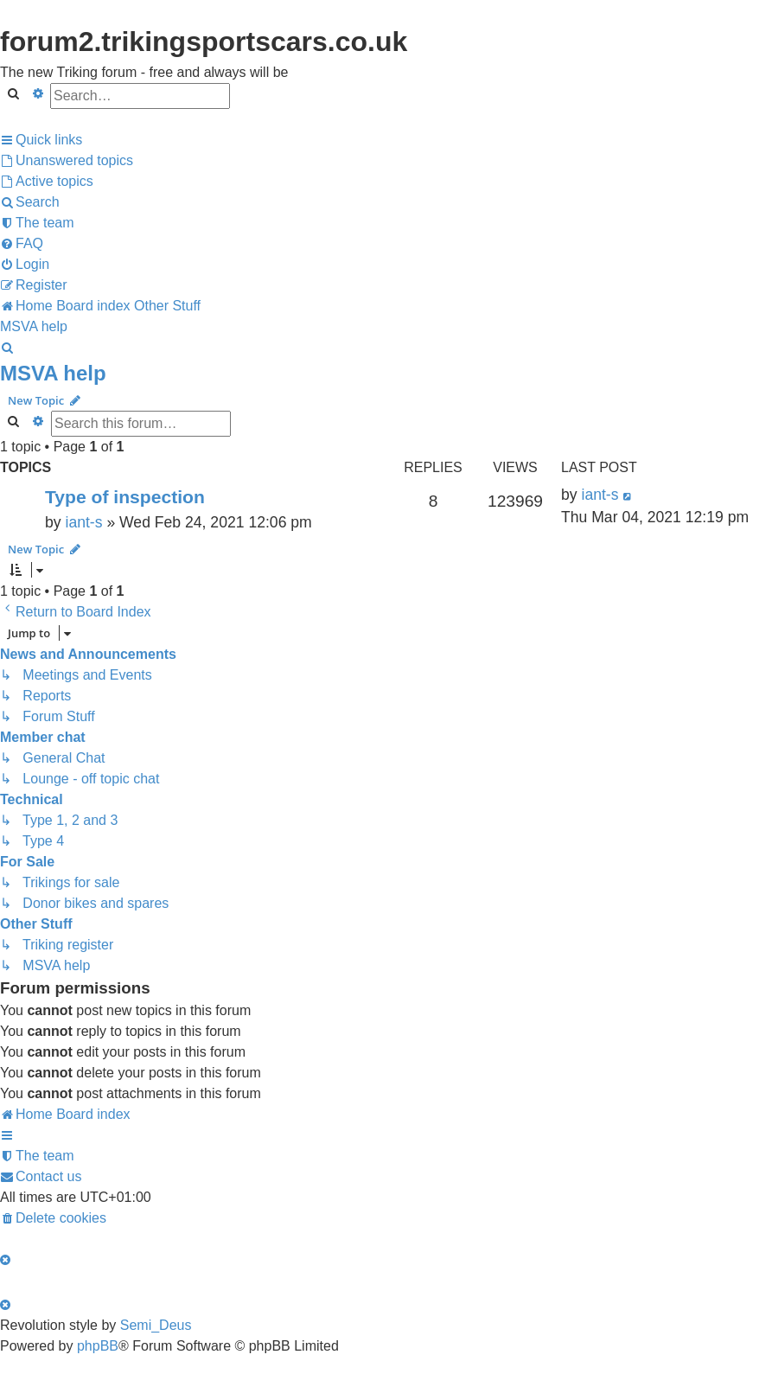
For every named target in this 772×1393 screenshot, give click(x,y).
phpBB (97, 1346)
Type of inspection (125, 497)
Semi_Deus (156, 1325)
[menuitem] (66, 160)
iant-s (83, 522)
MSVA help (53, 373)
